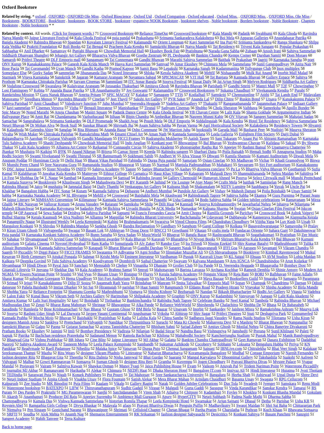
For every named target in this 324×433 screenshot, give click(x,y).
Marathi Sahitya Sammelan (191, 60)
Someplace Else (14, 73)
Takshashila (268, 357)
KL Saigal (236, 257)
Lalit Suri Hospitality (49, 300)
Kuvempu (184, 362)
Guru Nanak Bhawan (56, 95)
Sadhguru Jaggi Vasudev (208, 318)
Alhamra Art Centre (71, 147)
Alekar (96, 370)
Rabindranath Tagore (204, 195)
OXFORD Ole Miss (83, 16)
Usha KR (302, 401)
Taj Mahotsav (139, 375)
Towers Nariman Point (37, 274)
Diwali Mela (303, 156)
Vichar (264, 160)
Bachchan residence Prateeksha (59, 335)
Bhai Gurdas (153, 357)
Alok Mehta (50, 414)
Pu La (235, 169)
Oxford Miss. (227, 16)
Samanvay (59, 51)
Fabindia (135, 160)
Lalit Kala (232, 112)
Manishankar (128, 108)
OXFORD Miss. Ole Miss (289, 16)
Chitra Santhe (172, 318)
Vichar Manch (166, 278)
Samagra (290, 278)
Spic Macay (11, 112)
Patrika (23, 335)
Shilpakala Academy (150, 296)
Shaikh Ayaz (128, 121)
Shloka (149, 73)
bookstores (76, 21)
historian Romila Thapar (128, 401)
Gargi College (213, 226)
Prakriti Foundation (42, 46)
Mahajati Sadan (301, 117)
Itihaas (115, 117)
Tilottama (278, 318)
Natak (163, 383)
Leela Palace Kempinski (112, 344)
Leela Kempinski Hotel (171, 401)
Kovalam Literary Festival (107, 42)
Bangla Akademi (15, 42)
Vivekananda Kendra (272, 90)
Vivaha (7, 134)
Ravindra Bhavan (188, 86)
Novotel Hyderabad (70, 243)
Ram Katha (100, 243)
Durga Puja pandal (162, 160)
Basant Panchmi (277, 414)
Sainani (209, 348)
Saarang (175, 357)
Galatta (170, 340)
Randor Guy (170, 243)
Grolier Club (183, 265)
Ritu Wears (66, 353)
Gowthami (180, 230)
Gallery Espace (278, 77)
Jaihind (160, 182)
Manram (163, 283)
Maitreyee (90, 173)
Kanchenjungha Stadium (230, 335)
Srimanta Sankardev (65, 121)
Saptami (123, 213)
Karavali (158, 239)
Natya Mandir (196, 46)
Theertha (76, 357)
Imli (71, 331)
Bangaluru (218, 375)
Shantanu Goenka (82, 292)
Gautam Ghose (118, 309)
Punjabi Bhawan (85, 51)
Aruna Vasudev (87, 204)
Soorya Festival (174, 82)
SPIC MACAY (118, 95)
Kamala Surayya (20, 182)
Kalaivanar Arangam (83, 86)
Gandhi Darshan (150, 248)
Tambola (261, 300)
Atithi (264, 95)
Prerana (259, 331)
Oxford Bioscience (116, 16)
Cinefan (98, 99)
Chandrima (280, 283)
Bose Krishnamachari (60, 309)
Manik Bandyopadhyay (301, 335)
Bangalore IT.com (207, 370)
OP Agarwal (27, 213)
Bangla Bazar (196, 235)
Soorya (12, 313)
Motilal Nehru (247, 327)
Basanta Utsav (243, 379)
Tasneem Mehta (75, 344)
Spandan (74, 42)
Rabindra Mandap (75, 226)
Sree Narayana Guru (61, 165)
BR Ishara (76, 340)
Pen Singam (36, 410)
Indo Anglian (135, 143)
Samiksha (131, 204)
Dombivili (127, 261)
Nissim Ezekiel (219, 243)
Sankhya (51, 322)
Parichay (246, 213)
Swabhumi (264, 33)
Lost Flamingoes (15, 90)
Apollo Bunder (297, 108)
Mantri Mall (265, 86)
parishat (128, 287)
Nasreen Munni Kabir (206, 117)
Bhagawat (126, 165)
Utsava (271, 99)
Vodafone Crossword (23, 86)
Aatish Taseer (198, 138)
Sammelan (268, 182)
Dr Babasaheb (293, 305)
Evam (191, 366)
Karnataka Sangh (197, 68)
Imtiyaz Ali (236, 370)
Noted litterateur (125, 73)
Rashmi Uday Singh (39, 313)
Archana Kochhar (224, 270)
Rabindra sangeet (174, 152)
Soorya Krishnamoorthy (217, 204)
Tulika (308, 243)
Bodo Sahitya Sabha (215, 200)
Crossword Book (272, 213)
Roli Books (71, 46)
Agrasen (249, 248)
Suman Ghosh (107, 362)
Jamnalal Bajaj (79, 187)
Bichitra (114, 208)
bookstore (122, 21)
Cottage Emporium (265, 353)
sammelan (67, 73)
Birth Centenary (33, 257)
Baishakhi (85, 318)
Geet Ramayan (249, 340)
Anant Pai (250, 138)
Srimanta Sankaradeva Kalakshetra (187, 38)
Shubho (201, 108)
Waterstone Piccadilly (302, 366)
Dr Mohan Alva (42, 125)
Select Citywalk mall (269, 178)
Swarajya (162, 222)
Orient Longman (171, 42)
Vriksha (163, 313)
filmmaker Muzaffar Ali (184, 252)
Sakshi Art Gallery (147, 99)
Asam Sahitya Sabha (155, 125)
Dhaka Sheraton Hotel (170, 370)
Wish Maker (28, 134)
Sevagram (246, 165)
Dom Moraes (297, 55)
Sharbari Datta (205, 152)
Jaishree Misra (243, 309)
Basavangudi (207, 248)
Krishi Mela (109, 257)
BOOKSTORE (34, 21)
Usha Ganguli (183, 200)
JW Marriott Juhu (176, 130)
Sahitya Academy (105, 169)
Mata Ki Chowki (187, 322)
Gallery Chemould (182, 178)
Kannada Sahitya (106, 191)
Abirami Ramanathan (280, 138)
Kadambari (212, 392)
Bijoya (106, 152)
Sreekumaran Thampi (18, 353)
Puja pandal (11, 235)
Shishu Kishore (160, 292)
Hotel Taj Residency (264, 121)
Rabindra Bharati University (152, 217)
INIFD (81, 169)
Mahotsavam (164, 270)
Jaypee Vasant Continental (106, 313)
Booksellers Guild (244, 278)
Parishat (283, 401)
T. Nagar (51, 178)
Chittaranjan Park (306, 405)
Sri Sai (88, 287)
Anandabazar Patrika (290, 38)
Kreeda (149, 152)
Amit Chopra (191, 213)
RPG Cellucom (290, 379)
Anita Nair (303, 64)
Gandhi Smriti (239, 86)
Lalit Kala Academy (34, 147)
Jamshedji (240, 331)
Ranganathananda (237, 103)
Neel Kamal (239, 300)
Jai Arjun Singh (229, 82)
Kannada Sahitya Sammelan (61, 248)
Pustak (188, 257)
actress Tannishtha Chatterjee (122, 327)
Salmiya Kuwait (69, 366)
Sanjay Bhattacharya (158, 169)
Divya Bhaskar (85, 405)
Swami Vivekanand (45, 156)
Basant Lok (94, 230)
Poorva (241, 178)
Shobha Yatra (17, 292)
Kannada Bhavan (247, 77)
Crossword (120, 195)
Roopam (142, 278)
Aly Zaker (147, 243)
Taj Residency (224, 46)
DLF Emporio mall (66, 60)
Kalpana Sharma (215, 208)
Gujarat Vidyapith (62, 138)
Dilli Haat (166, 204)
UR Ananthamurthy (105, 90)
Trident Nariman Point (261, 366)
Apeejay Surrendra (97, 397)
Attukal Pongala (64, 257)
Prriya (293, 344)
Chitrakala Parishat (58, 134)
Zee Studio (32, 383)
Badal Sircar (165, 331)
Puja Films (81, 383)
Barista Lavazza (192, 270)
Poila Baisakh (233, 152)
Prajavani (27, 366)
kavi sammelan (18, 108)
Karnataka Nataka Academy (38, 195)
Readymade (31, 348)
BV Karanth (139, 182)
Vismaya (135, 292)
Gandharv (168, 226)
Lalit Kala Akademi (293, 296)
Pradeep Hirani (227, 287)
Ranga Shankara (290, 42)
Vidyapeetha (53, 230)
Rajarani (111, 204)
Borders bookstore (254, 21)
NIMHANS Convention (54, 200)
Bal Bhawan (285, 239)
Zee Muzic (309, 235)
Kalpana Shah (178, 187)
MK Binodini (57, 383)
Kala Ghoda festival (168, 112)
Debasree (132, 191)
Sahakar (13, 239)
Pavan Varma (187, 125)
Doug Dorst (139, 230)
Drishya (74, 213)
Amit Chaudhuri (46, 103)
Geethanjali (297, 169)
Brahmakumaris (136, 222)
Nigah (61, 375)
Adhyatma (126, 252)
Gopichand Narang (66, 410)
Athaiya (172, 392)
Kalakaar (310, 348)
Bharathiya (179, 239)
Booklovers (47, 182)
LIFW (74, 388)
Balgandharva (13, 138)
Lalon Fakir (16, 296)
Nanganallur (298, 322)
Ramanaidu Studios (97, 165)
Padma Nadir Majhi (246, 397)
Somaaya (83, 362)
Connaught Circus (127, 147)
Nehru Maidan (282, 173)
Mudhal (238, 353)
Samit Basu (149, 68)
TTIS (179, 95)
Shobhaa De (29, 178)
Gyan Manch (66, 68)
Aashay (185, 169)
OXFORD (57, 16)
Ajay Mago (204, 182)
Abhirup (181, 313)
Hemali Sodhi (260, 152)
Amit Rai (42, 117)
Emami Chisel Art (129, 134)
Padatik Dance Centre (130, 112)
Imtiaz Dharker (65, 287)
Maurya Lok (309, 309)
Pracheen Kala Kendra (126, 46)
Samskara (288, 383)
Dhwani (213, 156)
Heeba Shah (240, 375)
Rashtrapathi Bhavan (229, 235)
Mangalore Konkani (17, 226)
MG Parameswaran (76, 392)
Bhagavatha (269, 265)
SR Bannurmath (109, 156)
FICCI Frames (129, 138)
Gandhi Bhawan (151, 60)
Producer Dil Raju (63, 397)
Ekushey (38, 331)
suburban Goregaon (44, 278)
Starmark (9, 77)
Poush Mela (153, 121)
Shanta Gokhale (258, 112)
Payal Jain (60, 265)
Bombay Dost (295, 265)
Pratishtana (194, 51)
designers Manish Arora (20, 322)
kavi (75, 300)
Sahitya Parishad (15, 103)
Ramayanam (295, 200)
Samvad (162, 64)
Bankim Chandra (209, 55)
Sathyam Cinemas (175, 108)
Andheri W (167, 156)
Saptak (7, 335)
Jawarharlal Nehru (256, 204)
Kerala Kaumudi (44, 217)
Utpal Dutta (286, 375)
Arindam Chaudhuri (210, 379)
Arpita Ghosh (57, 379)
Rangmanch (174, 287)
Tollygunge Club (258, 68)
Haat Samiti (149, 287)
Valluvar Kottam (56, 204)
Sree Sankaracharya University (180, 375)
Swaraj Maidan (248, 405)
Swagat (74, 230)
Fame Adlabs (302, 274)
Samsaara (190, 278)
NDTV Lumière (233, 187)
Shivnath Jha (123, 125)
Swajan (240, 208)
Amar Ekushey (186, 64)
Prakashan (244, 60)
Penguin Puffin (191, 405)
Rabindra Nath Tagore (174, 300)
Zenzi (40, 305)
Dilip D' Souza (79, 283)
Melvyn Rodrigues (261, 82)
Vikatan (200, 230)
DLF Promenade (100, 121)
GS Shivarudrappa (223, 252)
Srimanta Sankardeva (255, 42)
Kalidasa (273, 143)
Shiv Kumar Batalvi (252, 243)
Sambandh (145, 344)
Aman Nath (157, 134)
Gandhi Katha (92, 68)
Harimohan (119, 296)
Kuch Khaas (272, 410)
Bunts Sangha (101, 235)
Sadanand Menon (103, 335)
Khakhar (8, 191)
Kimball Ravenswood (282, 252)
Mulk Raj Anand (259, 73)
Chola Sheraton (225, 108)
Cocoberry (203, 344)
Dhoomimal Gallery (237, 357)
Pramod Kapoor (121, 68)
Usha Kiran (300, 318)
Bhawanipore (97, 410)
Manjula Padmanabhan (193, 165)
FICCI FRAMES (77, 252)
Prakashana (145, 38)
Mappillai (116, 217)
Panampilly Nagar (21, 222)
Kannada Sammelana (188, 134)
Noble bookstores (34, 25)
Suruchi (162, 322)
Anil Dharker (34, 51)
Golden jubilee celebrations (258, 200)
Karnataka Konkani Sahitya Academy (55, 235)
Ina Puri (226, 42)
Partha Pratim (206, 410)
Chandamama (66, 117)
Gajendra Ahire (41, 130)
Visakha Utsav (85, 379)
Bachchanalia (190, 217)
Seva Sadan (127, 235)
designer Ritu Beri (138, 362)
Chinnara (114, 370)
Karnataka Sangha (287, 60)
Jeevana (42, 270)
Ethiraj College (115, 173)
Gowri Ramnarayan (55, 362)
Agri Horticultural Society (223, 125)
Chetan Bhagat (177, 410)
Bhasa (271, 305)
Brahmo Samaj (120, 270)
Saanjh (7, 252)
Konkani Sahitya (246, 414)
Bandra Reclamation (139, 226)
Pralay (313, 226)
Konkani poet (161, 143)
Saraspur (216, 388)
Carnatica (140, 173)
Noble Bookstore (285, 21)
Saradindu (10, 309)
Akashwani (173, 195)
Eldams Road (199, 287)
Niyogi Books (204, 239)
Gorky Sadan (43, 73)
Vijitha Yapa (264, 222)
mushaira (55, 187)
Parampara (311, 278)
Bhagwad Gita (18, 340)
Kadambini (224, 296)
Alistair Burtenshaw (17, 248)
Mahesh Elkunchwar (18, 208)
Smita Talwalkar (189, 283)
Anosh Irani (272, 51)
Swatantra (104, 252)
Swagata (266, 379)
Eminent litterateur (139, 257)
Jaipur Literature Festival (48, 38)
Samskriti (218, 95)
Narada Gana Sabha (224, 51)
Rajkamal (100, 147)
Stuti (250, 313)
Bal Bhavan (212, 143)
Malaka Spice (106, 348)
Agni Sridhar (150, 252)
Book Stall (68, 125)
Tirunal (150, 108)
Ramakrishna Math (94, 134)
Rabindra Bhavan (287, 300)
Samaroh (9, 60)
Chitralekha (257, 348)
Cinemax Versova (49, 108)
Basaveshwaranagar (263, 226)
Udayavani (214, 217)
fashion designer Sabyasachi (183, 414)
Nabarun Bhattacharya (165, 353)
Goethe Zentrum (149, 55)
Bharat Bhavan (120, 248)
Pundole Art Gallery (193, 191)
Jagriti (263, 60)
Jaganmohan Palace (272, 103)
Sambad (70, 178)
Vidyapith (95, 322)
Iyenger (269, 383)
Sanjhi (102, 392)
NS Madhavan (242, 160)
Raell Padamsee (58, 348)
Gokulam (314, 392)
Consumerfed (302, 313)
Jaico (38, 187)
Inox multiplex (288, 68)
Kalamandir (143, 42)
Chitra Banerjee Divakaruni (285, 327)
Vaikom (208, 366)
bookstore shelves (195, 21)
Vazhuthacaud (93, 117)
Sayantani (269, 248)
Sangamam (95, 60)
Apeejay (230, 147)
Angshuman (141, 313)
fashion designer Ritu (18, 357)
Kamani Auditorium (272, 156)
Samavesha (293, 226)
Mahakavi (224, 165)
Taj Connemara (121, 60)
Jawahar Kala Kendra (59, 173)
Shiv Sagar (202, 313)
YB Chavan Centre (204, 112)
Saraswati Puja (39, 375)
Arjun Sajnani (228, 401)
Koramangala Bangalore (207, 353)
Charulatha (230, 410)
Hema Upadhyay (79, 278)
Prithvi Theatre (33, 60)
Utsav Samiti (301, 191)
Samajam (189, 160)
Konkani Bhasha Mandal (282, 392)
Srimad (12, 283)
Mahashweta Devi (110, 182)
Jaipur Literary (18, 200)
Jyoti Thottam (311, 370)
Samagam (161, 95)
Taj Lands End (286, 95)
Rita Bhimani (87, 130)
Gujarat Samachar (80, 327)
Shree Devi (309, 375)
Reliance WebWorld (175, 305)
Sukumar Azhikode (174, 344)
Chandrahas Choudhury (230, 222)
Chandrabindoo (267, 261)
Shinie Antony (286, 270)
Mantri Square (96, 112)
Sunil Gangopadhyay (272, 64)
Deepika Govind (33, 261)
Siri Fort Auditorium (114, 278)
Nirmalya (14, 410)
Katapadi (96, 248)
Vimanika (140, 265)
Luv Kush (288, 222)
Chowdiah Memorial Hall (124, 51)
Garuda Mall (228, 130)
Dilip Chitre (224, 99)
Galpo (40, 327)
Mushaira (27, 152)
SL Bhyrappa (77, 195)
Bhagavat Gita (52, 357)
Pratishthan (107, 318)
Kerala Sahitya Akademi (179, 73)
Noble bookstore (224, 21)
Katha (126, 318)
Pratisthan (288, 235)
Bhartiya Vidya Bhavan (264, 169)
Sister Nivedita (58, 169)
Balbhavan (278, 274)
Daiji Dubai (290, 134)
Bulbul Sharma (13, 217)
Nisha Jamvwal (125, 357)
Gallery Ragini (141, 383)
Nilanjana (302, 204)
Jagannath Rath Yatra (112, 283)
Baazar (162, 309)
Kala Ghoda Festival (90, 38)
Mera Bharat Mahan (173, 379)
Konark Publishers (86, 375)
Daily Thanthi (108, 187)
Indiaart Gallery (305, 103)
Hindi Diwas (37, 265)
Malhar (28, 362)
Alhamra (96, 217)
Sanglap (65, 130)
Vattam (145, 165)
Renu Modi (310, 383)
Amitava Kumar (14, 300)
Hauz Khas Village (168, 173)
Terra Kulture (74, 418)
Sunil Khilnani (282, 331)
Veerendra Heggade (145, 103)
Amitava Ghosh (157, 86)
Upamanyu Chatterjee (289, 147)
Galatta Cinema (37, 243)
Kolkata (236, 226)
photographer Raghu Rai (199, 147)
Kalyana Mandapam (208, 261)
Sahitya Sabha (237, 195)
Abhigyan (116, 230)
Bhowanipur (187, 143)
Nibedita (83, 348)
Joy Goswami (137, 90)
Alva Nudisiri (73, 217)
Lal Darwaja (70, 313)
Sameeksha (272, 108)
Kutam (81, 191)
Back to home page (17, 427)
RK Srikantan (144, 414)
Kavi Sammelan (201, 42)
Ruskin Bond (249, 99)
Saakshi (289, 357)
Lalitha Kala (146, 318)
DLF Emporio (179, 121)
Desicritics (219, 414)
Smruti (143, 270)
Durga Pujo (151, 348)
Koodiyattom (103, 261)
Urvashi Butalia (138, 208)
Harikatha (77, 370)
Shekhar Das (64, 270)
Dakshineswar (305, 230)
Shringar (98, 305)
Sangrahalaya (33, 121)
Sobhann (224, 344)
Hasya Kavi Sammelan (133, 64)
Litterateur (134, 353)
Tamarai (299, 388)
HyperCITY (187, 397)
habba (6, 195)
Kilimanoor (88, 200)
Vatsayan (130, 348)
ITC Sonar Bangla (142, 82)
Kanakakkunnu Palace (44, 64)
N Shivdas (47, 226)
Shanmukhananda (251, 173)
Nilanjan (143, 331)
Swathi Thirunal (78, 156)
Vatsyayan (247, 296)
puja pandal (121, 38)
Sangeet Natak (180, 248)
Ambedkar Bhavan (169, 117)
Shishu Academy (279, 287)
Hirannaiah (107, 287)
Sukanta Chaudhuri (235, 90)
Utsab (305, 222)
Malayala (109, 405)
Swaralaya (53, 86)
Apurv (167, 397)
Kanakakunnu (307, 165)
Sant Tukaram (226, 138)
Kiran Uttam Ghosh (22, 230)
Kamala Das (42, 401)
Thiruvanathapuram (100, 388)
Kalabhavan (27, 173)
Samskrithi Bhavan (164, 46)
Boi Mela (227, 38)
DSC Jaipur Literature (24, 169)
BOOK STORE (100, 21)
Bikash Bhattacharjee (234, 292)
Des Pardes (26, 392)
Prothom (8, 82)
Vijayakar (252, 287)
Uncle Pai (297, 187)
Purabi (300, 90)
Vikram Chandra (295, 248)
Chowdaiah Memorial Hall (98, 143)
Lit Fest (8, 178)
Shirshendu (205, 305)
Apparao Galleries (254, 38)
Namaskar (189, 208)
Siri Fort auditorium (274, 165)
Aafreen (306, 357)
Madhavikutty (219, 405)
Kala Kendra (233, 121)
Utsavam (180, 309)
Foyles (232, 392)
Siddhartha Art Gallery (300, 82)
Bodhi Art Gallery (271, 292)
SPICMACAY (173, 77)
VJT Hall (197, 77)
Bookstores (10, 21)
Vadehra (313, 292)
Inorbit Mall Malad (293, 73)
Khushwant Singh (76, 182)
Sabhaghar (10, 51)
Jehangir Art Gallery (70, 55)
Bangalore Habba (34, 191)
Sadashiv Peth (91, 208)
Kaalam (102, 383)
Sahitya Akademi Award (38, 344)
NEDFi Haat (137, 370)
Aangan (266, 296)
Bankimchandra (139, 300)
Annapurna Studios (292, 152)
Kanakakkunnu (50, 283)
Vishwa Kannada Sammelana (80, 401)
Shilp (149, 204)
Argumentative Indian (294, 112)
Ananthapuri (33, 397)
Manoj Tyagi (129, 366)
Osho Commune (144, 130)
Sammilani (114, 82)
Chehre (121, 265)
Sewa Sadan (52, 213)
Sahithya (306, 173)
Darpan (300, 283)
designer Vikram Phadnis (100, 353)
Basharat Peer (254, 130)
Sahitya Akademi (160, 147)
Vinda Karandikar (243, 388)
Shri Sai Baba (276, 405)
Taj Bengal (94, 46)
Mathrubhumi (112, 292)
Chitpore (191, 392)
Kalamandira (163, 90)
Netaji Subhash (214, 397)
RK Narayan (28, 204)
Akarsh (12, 397)
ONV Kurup (200, 296)
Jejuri (28, 283)
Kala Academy (91, 270)
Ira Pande (205, 265)
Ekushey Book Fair (165, 51)
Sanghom (189, 226)
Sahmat (88, 257)
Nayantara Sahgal (142, 77)
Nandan (206, 292)
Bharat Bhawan (271, 322)
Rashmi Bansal (254, 147)
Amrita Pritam (89, 95)
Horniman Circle (46, 160)
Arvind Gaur (63, 239)
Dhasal (250, 401)
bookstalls (204, 130)
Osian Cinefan (214, 160)
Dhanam (160, 265)
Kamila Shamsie (238, 156)
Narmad (163, 165)
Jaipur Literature (124, 340)
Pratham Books (14, 331)
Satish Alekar (141, 379)
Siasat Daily (202, 82)
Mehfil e (99, 195)
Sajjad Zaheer (191, 327)
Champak (258, 283)
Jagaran (82, 77)
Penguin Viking (215, 274)
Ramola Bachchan (137, 335)
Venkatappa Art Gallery (143, 187)
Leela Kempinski (88, 222)
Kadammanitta (227, 68)
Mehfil (209, 73)
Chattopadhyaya (14, 401)
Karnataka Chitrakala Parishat (44, 82)
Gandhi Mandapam (97, 138)
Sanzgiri (302, 414)
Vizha (73, 108)
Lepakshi (170, 68)
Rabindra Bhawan (48, 42)
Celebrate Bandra (211, 300)
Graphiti (178, 296)
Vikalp (119, 383)
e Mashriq (245, 322)
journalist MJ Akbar (22, 370)
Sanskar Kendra (275, 388)
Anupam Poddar (14, 160)
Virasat (154, 388)
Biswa (315, 160)
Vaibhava (250, 108)
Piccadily (25, 252)
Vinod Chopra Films (191, 222)
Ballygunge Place (15, 117)
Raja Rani (241, 274)
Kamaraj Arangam (108, 77)
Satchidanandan (125, 392)
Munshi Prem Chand (23, 165)
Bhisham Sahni (163, 327)
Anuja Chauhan (67, 112)
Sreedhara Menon (38, 99)
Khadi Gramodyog (289, 160)
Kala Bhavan (135, 239)
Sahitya (301, 77)
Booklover (251, 252)
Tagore (130, 169)
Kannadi (186, 204)
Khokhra (250, 392)
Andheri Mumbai (158, 191)
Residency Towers (288, 125)
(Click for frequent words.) (73, 33)
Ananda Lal (200, 99)
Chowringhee (303, 86)
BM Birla (143, 309)
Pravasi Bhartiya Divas (249, 362)
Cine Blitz (98, 340)
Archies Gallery (92, 296)
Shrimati (120, 410)
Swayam (180, 261)
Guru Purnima (283, 195)
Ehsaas (255, 257)
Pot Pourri (115, 375)
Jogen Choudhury (211, 362)
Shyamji (314, 125)
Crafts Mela (228, 182)
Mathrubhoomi (286, 243)
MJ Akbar (151, 340)
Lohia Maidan (304, 257)
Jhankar (8, 152)
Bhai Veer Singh (284, 348)
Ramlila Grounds (220, 213)
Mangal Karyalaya (201, 357)
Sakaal (290, 143)
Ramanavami (54, 370)
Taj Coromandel (37, 68)
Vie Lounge (180, 182)
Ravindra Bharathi (72, 99)
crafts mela (220, 230)
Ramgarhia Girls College (48, 405)
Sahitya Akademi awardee (99, 239)
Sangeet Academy (16, 418)
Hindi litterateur (262, 370)
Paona (55, 327)
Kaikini (46, 152)
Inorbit (198, 309)
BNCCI (160, 230)
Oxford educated (201, 16)
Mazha (46, 353)
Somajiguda (124, 243)
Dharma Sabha (279, 397)
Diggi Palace (49, 252)
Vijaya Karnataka (35, 77)
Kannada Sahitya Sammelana (125, 200)
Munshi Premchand (306, 178)
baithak (248, 182)
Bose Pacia (10, 68)
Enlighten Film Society (257, 134)
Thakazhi (210, 103)
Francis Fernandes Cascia (155, 213)
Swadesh (250, 383)
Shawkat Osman (100, 366)
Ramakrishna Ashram (276, 309)
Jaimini (56, 331)
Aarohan (36, 138)
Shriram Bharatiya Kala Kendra (245, 239)
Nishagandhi (230, 73)
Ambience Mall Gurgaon (137, 397)
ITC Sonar (62, 191)
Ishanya (283, 204)
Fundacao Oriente (249, 230)
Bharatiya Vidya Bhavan (111, 55)
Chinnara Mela (215, 64)
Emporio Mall (218, 283)
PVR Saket (176, 99)
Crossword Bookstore (117, 33)
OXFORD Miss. (253, 16)
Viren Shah (152, 392)
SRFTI (12, 414)
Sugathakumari (262, 235)
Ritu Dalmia (98, 357)
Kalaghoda (15, 130)
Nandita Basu (191, 331)
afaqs (127, 405)
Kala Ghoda (287, 33)
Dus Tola (231, 383)
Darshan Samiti (269, 55)
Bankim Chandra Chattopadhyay (207, 340)
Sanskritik (63, 77)
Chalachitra (229, 305)
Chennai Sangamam (181, 348)
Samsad (124, 178)
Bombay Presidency (95, 331)
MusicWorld (151, 235)
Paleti (304, 331)
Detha (266, 401)
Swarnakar (203, 401)
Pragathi (160, 200)
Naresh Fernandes (300, 353)
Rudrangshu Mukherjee (164, 138)
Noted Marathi (37, 112)
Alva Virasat (191, 156)
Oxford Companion (170, 16)
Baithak (224, 60)
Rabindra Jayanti (149, 178)
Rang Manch (292, 182)
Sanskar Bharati (95, 125)
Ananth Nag (74, 414)
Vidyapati (9, 362)
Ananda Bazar (115, 130)
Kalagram (196, 173)
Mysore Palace (284, 362)
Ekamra (260, 195)
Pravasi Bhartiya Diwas (155, 405)
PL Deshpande (179, 55)
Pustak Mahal (266, 335)
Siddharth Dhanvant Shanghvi (25, 55)
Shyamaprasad (36, 239)
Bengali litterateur (98, 108)
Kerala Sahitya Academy (178, 274)
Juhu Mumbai (113, 103)
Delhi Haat (73, 160)
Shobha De (252, 305)
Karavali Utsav (211, 257)
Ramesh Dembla (257, 270)
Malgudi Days (221, 173)
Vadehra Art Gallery (181, 103)
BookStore (57, 21)
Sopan (240, 283)
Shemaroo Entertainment (108, 414)
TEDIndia (14, 375)
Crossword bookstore (190, 33)
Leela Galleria (222, 134)
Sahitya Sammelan (301, 51)
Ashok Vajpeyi (302, 213)
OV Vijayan (238, 117)
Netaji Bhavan (13, 125)
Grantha (164, 362)
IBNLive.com (231, 348)
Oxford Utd (143, 16)
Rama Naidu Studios (249, 318)
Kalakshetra (259, 125)
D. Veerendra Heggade (236, 265)
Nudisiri (277, 130)
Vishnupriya (216, 331)
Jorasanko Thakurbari (122, 86)
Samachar (9, 121)
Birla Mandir (308, 287)
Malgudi (172, 388)
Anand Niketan (83, 152)
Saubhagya (259, 187)
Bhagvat (173, 235)
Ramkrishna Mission (18, 95)
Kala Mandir (222, 33)
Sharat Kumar (13, 278)
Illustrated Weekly (55, 222)
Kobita (39, 90)
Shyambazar (11, 265)
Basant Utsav (107, 274)
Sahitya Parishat (98, 213)
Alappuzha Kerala (304, 217)
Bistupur (130, 274)
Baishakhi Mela (147, 195)
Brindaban (143, 283)
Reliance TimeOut (153, 33)
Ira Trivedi (194, 243)
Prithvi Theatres (228, 313)
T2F (284, 86)
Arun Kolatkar (296, 261)
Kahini (113, 222)
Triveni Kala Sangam (257, 46)
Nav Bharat (92, 309)
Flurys (148, 274)
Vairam (45, 366)
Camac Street (128, 152)
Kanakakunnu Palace (298, 99)
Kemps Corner (239, 55)
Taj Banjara (219, 77)
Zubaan (251, 51)
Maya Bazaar (213, 278)
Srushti (65, 274)
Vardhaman (168, 257)
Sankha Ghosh (106, 226)
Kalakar (142, 95)
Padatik (244, 33)
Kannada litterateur (97, 178)
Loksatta (243, 344)
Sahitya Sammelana (301, 121)
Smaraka (270, 278)
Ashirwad (263, 375)
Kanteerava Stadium (268, 217)
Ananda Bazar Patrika (67, 90)
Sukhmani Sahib (140, 156)
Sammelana (241, 64)
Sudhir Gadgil (132, 388)
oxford (40, 16)
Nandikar (116, 322)
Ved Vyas (84, 274)
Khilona (163, 335)
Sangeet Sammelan (268, 117)
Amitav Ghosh (219, 327)
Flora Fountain (113, 379)
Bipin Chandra (137, 117)
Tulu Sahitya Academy (69, 261)
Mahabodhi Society (190, 335)
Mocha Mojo (43, 318)
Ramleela (31, 309)
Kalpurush (10, 383)
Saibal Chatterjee (154, 261)
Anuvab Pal (229, 366)
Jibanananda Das (93, 73)
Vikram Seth (64, 296)
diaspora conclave (211, 169)
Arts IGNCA (239, 261)
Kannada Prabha (14, 318)
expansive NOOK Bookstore (155, 21)
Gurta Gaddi (194, 388)
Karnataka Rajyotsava (57, 208)
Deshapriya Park (273, 313)
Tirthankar (113, 300)
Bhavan (65, 318)
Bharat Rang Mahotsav (68, 305)
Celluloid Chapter (147, 410)
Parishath (215, 86)
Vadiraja (123, 331)
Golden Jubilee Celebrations (196, 383)
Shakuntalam (205, 187)
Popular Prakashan (294, 46)
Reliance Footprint (47, 292)
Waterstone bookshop (23, 388)
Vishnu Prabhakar (49, 340)
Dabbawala (238, 217)
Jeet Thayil (119, 99)
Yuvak (279, 187)
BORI (259, 274)
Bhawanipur (120, 305)
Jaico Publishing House (163, 366)
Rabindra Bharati (15, 187)
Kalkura (8, 261)
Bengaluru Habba (269, 344)
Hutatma (288, 370)
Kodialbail (197, 95)
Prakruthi (48, 392)
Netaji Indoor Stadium (24, 379)
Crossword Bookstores (196, 90)
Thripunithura (139, 322)
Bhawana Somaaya (303, 410)
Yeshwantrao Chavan (243, 143)
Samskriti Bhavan (16, 327)
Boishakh (91, 300)
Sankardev (217, 309)
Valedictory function (80, 103)
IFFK (62, 152)
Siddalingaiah (206, 121)
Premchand (73, 322)
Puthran (251, 410)
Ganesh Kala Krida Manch (88, 64)
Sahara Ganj (278, 230)
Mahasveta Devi (218, 322)
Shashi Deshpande (57, 143)
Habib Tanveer (47, 418)
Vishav (220, 191)
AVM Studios (277, 257)
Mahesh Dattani (243, 191)
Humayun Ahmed (216, 178)
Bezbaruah (186, 292)
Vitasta (296, 292)
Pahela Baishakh (35, 287)
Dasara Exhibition (281, 340)
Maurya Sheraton (302, 130)
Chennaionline (243, 95)
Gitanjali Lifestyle (16, 270)
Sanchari (81, 265)
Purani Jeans (310, 195)
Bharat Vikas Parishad (105, 160)
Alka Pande (145, 305)
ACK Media (165, 208)
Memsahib (102, 265)
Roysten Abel (12, 405)
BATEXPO (55, 388)
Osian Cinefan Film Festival (273, 208)
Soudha (29, 414)
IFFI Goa (230, 248)
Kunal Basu (40, 296)
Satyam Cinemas (87, 82)
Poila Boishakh (273, 191)
